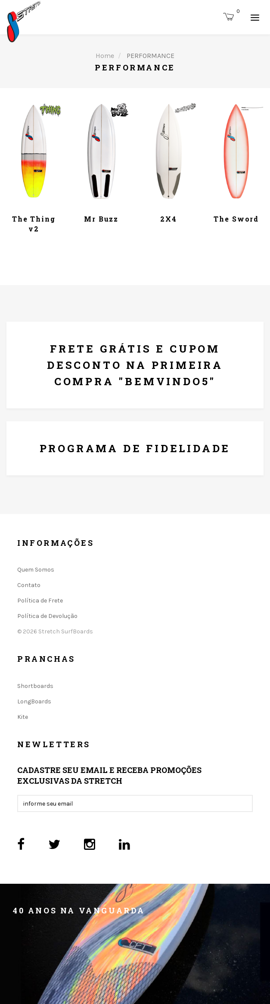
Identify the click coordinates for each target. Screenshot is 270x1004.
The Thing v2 (34, 223)
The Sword (236, 218)
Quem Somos (35, 569)
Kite (22, 717)
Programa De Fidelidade (135, 448)
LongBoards (34, 701)
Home (105, 56)
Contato (28, 585)
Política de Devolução (47, 616)
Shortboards (35, 686)
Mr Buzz (101, 218)
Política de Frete (40, 600)
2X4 (168, 218)
